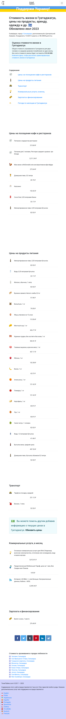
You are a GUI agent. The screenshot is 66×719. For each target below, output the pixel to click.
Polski (4, 695)
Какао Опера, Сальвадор (20, 668)
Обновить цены (33, 530)
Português (6, 702)
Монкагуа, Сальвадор (19, 663)
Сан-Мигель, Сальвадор (19, 674)
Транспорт (22, 86)
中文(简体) (6, 709)
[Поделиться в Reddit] (48, 638)
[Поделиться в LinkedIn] (42, 638)
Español (5, 700)
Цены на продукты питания (29, 80)
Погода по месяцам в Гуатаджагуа (32, 103)
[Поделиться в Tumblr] (30, 638)
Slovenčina (6, 704)
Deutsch (5, 711)
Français (5, 713)
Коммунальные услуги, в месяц (31, 92)
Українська (6, 698)
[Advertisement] (33, 120)
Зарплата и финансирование (30, 97)
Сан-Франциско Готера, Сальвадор (23, 659)
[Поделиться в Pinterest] (36, 638)
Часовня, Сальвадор (18, 656)
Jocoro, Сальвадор (18, 672)
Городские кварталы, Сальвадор (22, 661)
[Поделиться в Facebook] (17, 638)
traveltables (31, 3)
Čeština (5, 707)
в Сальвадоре (27, 34)
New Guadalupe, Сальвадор (20, 677)
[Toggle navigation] (61, 3)
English (5, 693)
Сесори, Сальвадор (18, 665)
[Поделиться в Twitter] (23, 638)
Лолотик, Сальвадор (18, 670)
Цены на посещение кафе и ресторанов (34, 75)
